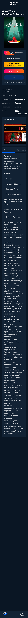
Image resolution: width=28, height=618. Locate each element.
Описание (8, 150)
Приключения (21, 114)
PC (16, 95)
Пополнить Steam (14, 71)
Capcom (18, 103)
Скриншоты (9, 119)
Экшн (17, 111)
